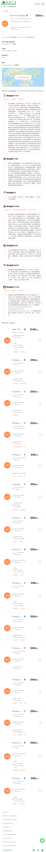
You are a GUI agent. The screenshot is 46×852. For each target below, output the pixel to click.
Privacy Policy (7, 838)
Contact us (6, 827)
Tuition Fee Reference (10, 834)
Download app (7, 830)
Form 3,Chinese (17, 15)
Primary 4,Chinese (17, 454)
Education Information (10, 816)
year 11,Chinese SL (17, 329)
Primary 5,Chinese (17, 360)
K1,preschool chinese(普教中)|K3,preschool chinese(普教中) (17, 484)
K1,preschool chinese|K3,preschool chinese (17, 391)
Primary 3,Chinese (17, 423)
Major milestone (8, 823)
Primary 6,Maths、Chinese (17, 778)
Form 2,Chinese (17, 549)
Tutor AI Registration (10, 845)
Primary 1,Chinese (17, 679)
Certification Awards (9, 819)
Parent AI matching (9, 842)
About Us (6, 812)
